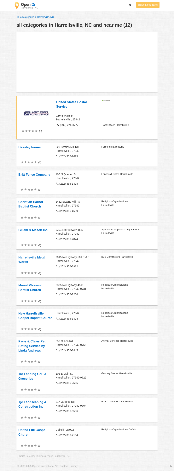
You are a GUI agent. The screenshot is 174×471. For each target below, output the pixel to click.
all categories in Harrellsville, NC (35, 17)
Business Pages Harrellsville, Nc (52, 456)
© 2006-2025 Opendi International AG (37, 466)
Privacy (74, 466)
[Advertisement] (87, 62)
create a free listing (148, 4)
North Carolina (26, 456)
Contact (64, 466)
